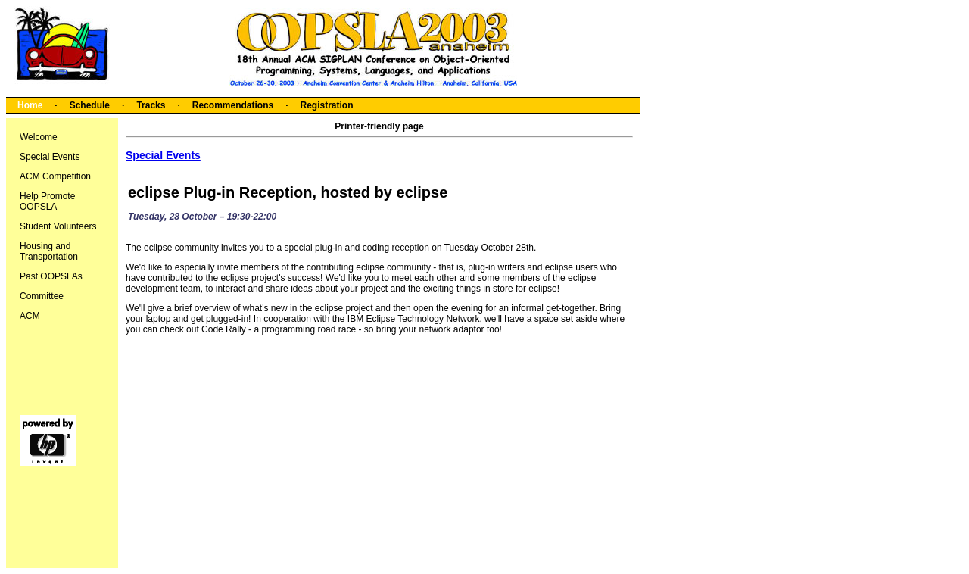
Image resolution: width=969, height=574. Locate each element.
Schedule (90, 105)
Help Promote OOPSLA (47, 201)
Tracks (150, 105)
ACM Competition (55, 176)
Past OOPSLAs (51, 276)
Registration (326, 105)
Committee (42, 296)
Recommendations (232, 105)
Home (29, 105)
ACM (30, 315)
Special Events (49, 156)
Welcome (39, 137)
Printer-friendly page (379, 126)
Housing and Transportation (49, 251)
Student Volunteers (58, 226)
